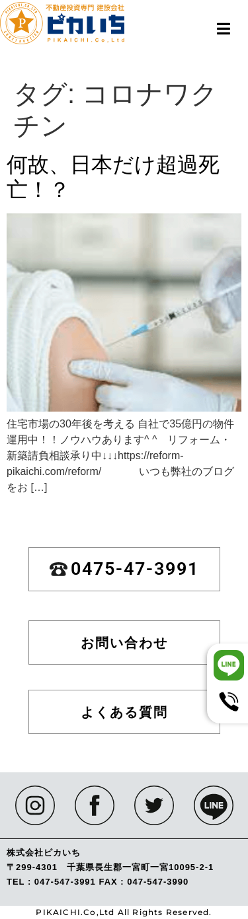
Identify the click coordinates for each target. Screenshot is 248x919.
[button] (223, 28)
